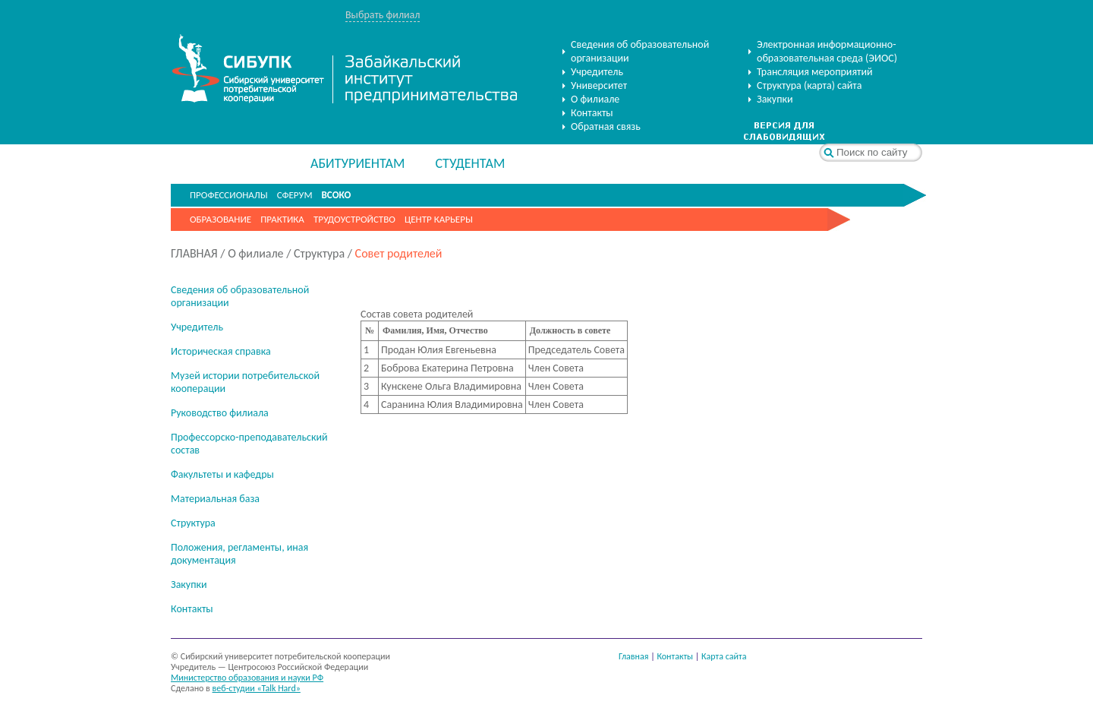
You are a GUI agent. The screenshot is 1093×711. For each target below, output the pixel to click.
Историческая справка (221, 351)
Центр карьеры (439, 219)
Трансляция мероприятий (815, 71)
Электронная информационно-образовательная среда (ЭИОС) (827, 51)
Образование (220, 219)
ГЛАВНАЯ (194, 253)
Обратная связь (606, 126)
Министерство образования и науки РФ (247, 677)
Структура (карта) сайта (809, 85)
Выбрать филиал (382, 14)
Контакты (592, 112)
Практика (282, 219)
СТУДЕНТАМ (470, 163)
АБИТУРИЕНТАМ (357, 163)
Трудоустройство (354, 219)
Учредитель (597, 71)
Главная (633, 656)
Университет (599, 85)
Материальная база (215, 498)
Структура (319, 253)
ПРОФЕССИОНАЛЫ (229, 195)
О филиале (595, 99)
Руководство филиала (220, 412)
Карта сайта (723, 656)
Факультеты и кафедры (222, 474)
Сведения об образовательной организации (640, 51)
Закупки (775, 99)
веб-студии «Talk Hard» (257, 688)
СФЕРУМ (295, 195)
